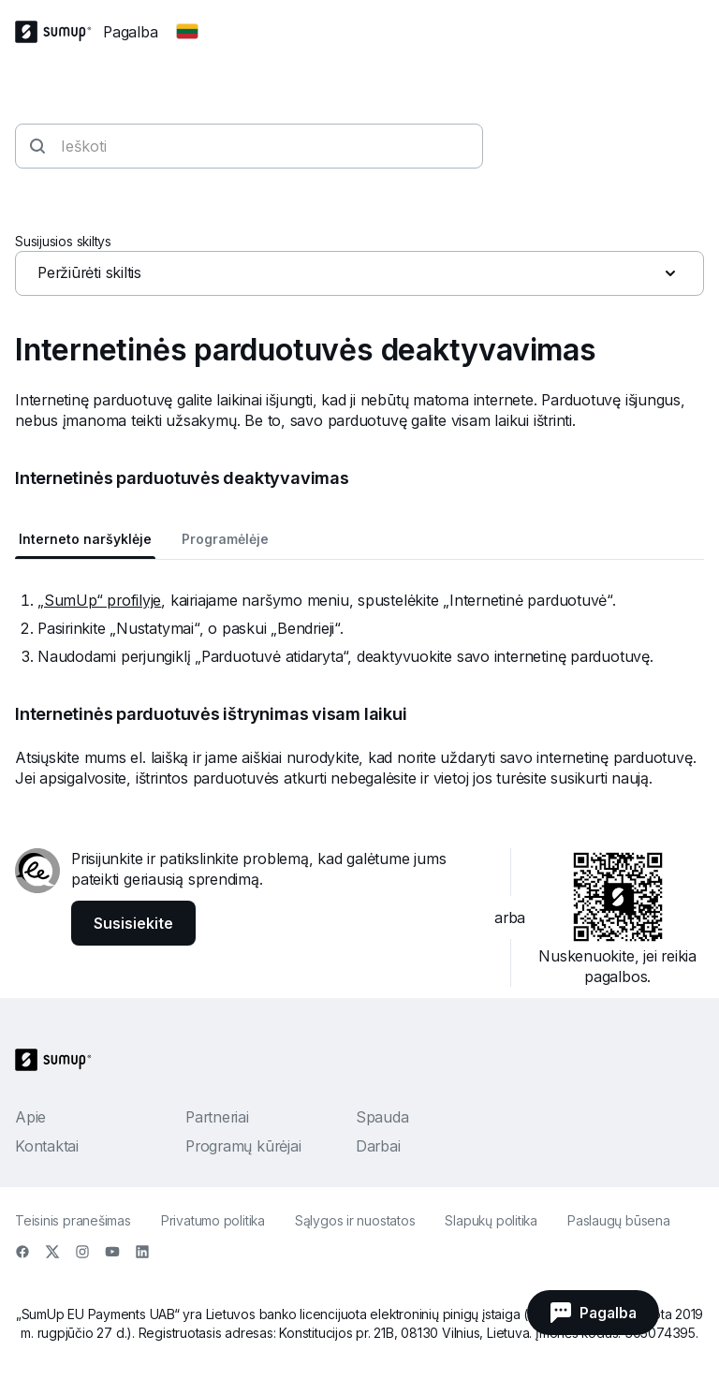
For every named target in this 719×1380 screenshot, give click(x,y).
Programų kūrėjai (243, 1146)
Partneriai (217, 1117)
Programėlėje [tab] (225, 539)
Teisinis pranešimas (73, 1220)
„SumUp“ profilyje (99, 600)
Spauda (382, 1117)
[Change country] (187, 31)
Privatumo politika (213, 1220)
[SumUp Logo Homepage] (59, 32)
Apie (30, 1117)
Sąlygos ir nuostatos (355, 1220)
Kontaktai (47, 1146)
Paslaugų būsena (618, 1220)
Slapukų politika (490, 1220)
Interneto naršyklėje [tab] (85, 539)
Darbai (378, 1146)
